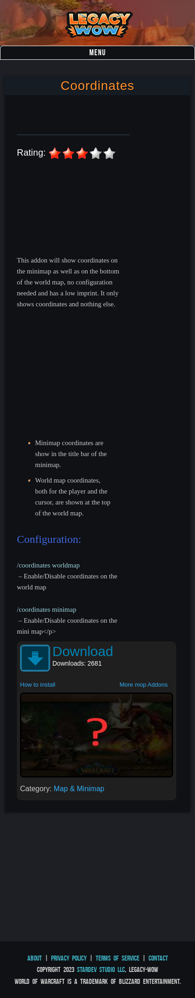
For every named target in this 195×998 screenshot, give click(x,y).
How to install (37, 684)
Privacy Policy (69, 958)
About (34, 958)
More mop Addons (143, 684)
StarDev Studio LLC (101, 969)
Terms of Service (117, 958)
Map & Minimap (79, 789)
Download (82, 651)
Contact (158, 958)
